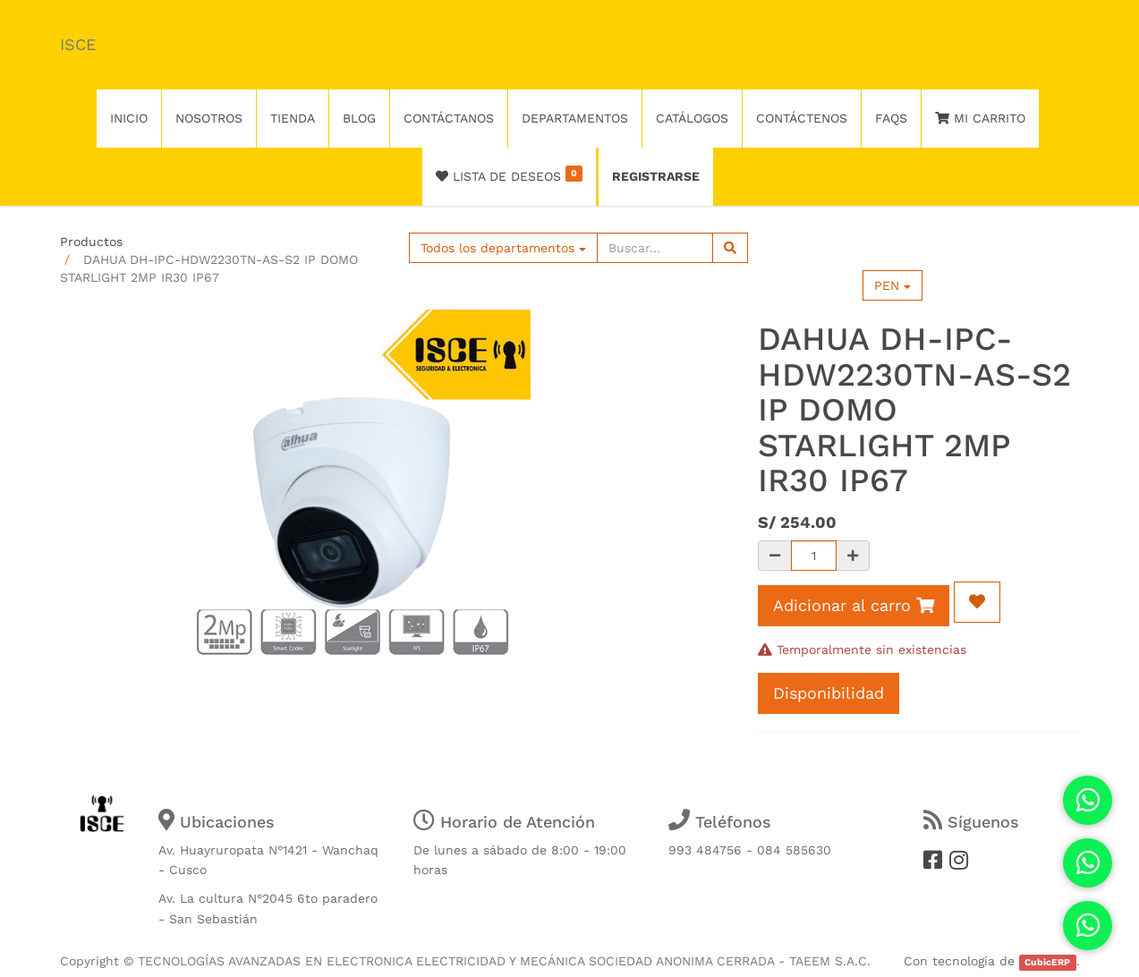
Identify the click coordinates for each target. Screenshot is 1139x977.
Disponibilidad (828, 693)
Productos (91, 241)
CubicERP (1047, 962)
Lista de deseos (509, 174)
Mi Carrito (980, 118)
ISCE (78, 44)
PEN (892, 285)
